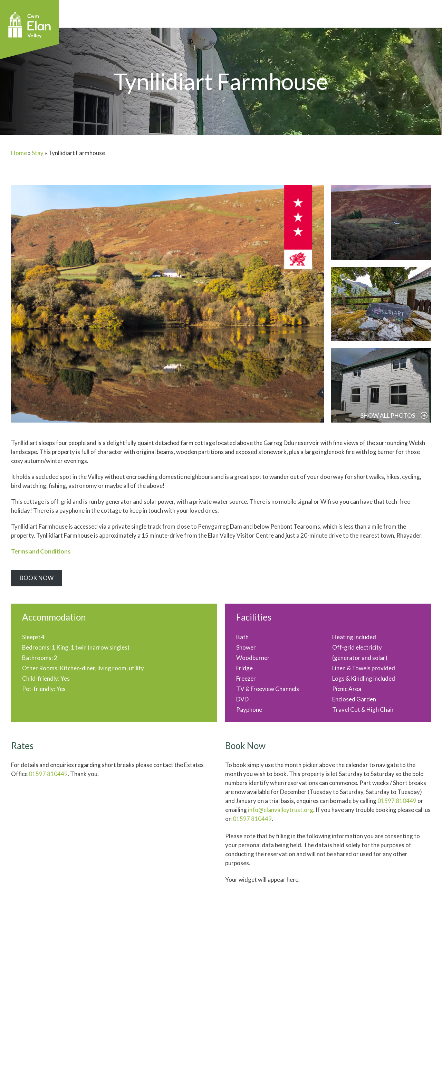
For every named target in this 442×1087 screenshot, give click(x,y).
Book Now (37, 578)
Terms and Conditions (40, 551)
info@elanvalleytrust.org (280, 809)
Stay (38, 153)
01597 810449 (48, 773)
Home (19, 153)
